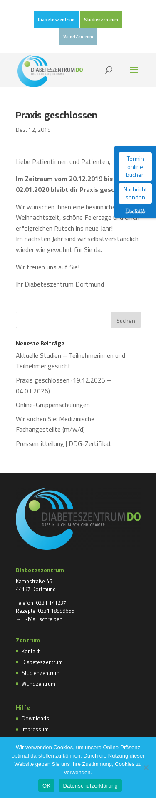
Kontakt (31, 651)
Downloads (35, 718)
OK (46, 786)
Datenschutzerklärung (90, 786)
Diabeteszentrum (56, 20)
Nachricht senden (135, 193)
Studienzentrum (101, 20)
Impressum (35, 729)
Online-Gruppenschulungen (53, 405)
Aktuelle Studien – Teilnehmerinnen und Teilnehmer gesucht (70, 360)
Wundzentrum (38, 684)
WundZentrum (78, 37)
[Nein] (145, 767)
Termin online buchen (135, 166)
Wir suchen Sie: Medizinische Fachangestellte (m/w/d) (55, 424)
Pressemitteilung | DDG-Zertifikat (63, 443)
